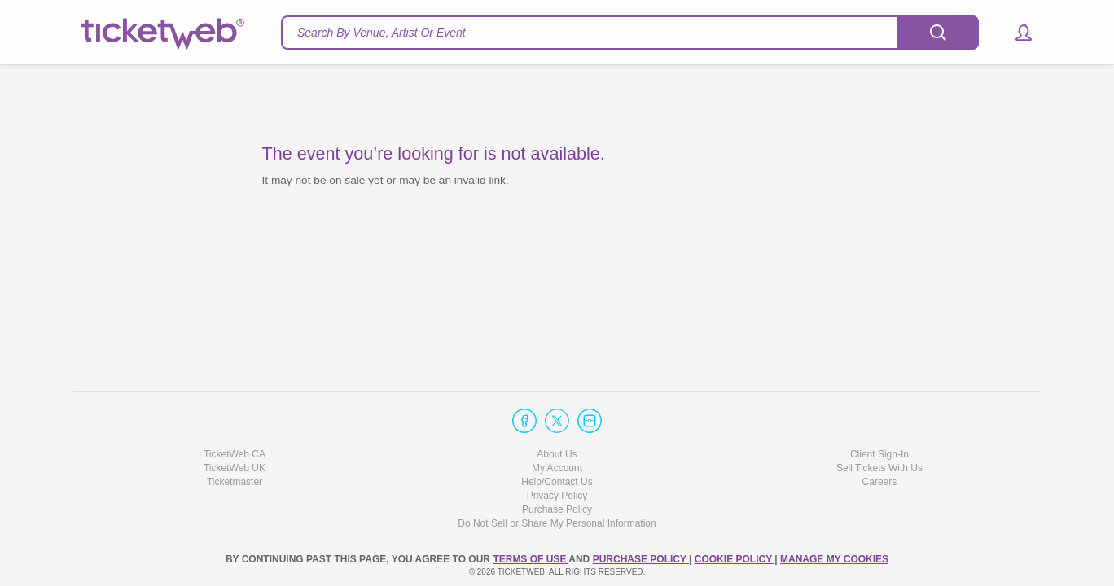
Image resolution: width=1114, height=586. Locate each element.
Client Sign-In (879, 454)
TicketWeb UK (234, 468)
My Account (557, 468)
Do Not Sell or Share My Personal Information (557, 523)
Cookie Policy (734, 559)
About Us (557, 454)
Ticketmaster (234, 482)
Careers (879, 482)
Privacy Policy (557, 495)
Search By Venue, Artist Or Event (381, 32)
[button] (1016, 32)
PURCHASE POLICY (641, 559)
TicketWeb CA (234, 454)
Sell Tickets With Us (879, 468)
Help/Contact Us (556, 482)
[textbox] (630, 32)
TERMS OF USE (530, 559)
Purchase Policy (557, 509)
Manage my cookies (834, 559)
